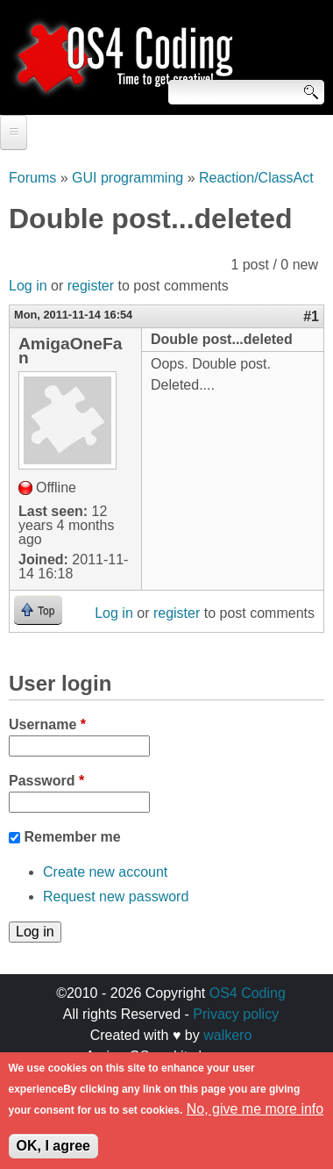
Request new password (115, 896)
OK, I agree (53, 1152)
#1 (311, 316)
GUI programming (127, 177)
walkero (227, 1035)
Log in (28, 285)
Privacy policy (236, 1014)
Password (46, 780)
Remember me (72, 836)
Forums (32, 177)
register (90, 285)
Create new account (105, 871)
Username (47, 724)
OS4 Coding (247, 993)
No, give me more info (255, 1115)
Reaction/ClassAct (256, 177)
